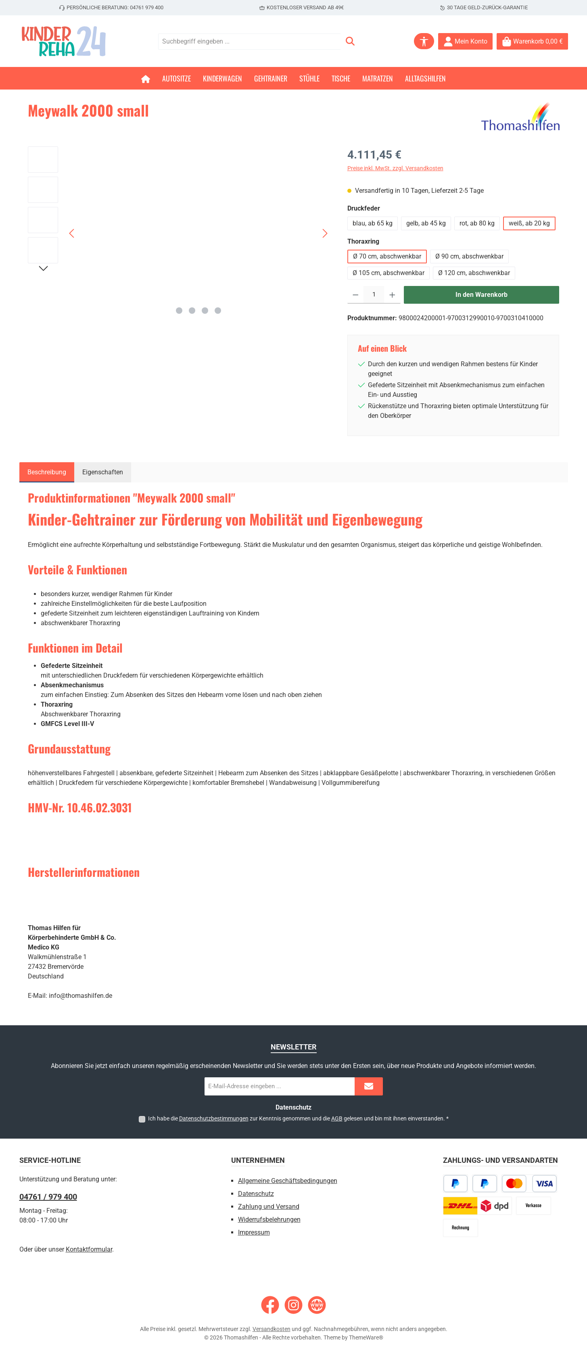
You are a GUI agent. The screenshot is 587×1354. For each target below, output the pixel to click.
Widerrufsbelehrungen (269, 1219)
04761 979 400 (146, 7)
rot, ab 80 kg (477, 223)
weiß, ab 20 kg (529, 223)
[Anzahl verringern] (355, 295)
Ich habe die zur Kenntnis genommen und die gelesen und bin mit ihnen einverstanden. (298, 1118)
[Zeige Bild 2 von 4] (192, 310)
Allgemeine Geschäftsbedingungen (287, 1181)
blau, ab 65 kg (373, 223)
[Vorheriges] (72, 233)
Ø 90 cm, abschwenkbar (469, 256)
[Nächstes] (325, 233)
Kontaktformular (89, 1249)
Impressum (254, 1232)
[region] (179, 233)
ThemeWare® (366, 1337)
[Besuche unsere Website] (317, 1305)
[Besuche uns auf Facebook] (270, 1305)
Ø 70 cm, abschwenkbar (387, 256)
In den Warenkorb (481, 294)
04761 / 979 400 (48, 1197)
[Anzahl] (373, 295)
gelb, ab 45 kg (426, 223)
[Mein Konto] (465, 41)
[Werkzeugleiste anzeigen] (424, 41)
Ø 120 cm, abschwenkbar (474, 273)
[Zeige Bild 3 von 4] (205, 310)
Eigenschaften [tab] (102, 472)
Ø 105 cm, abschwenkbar (388, 273)
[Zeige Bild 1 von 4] (179, 310)
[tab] (46, 472)
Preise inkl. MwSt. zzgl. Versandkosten (395, 168)
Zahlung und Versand (268, 1206)
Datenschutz (256, 1194)
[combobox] (249, 41)
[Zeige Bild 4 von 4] (218, 310)
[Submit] (369, 1086)
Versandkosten (271, 1329)
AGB (337, 1118)
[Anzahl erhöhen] (392, 295)
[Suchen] (350, 41)
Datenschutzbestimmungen (214, 1118)
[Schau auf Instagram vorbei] (293, 1305)
